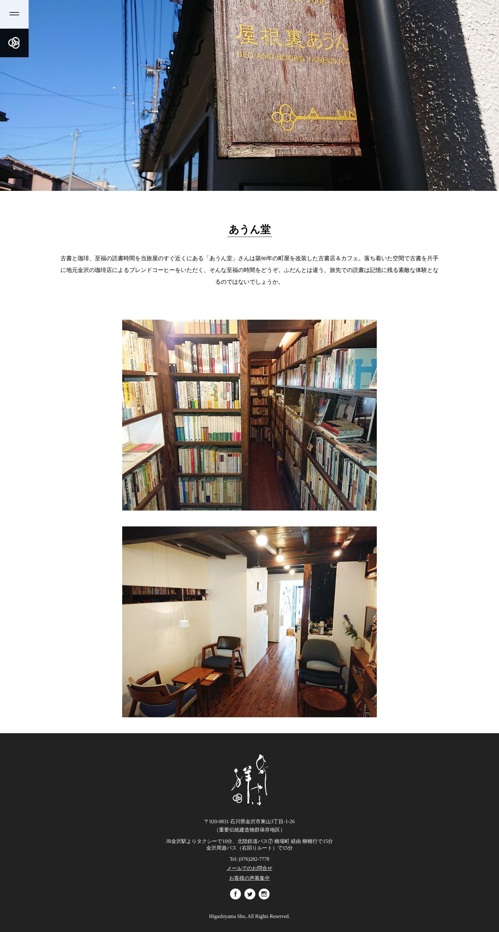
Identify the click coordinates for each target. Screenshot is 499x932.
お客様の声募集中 (249, 878)
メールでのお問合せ (249, 868)
